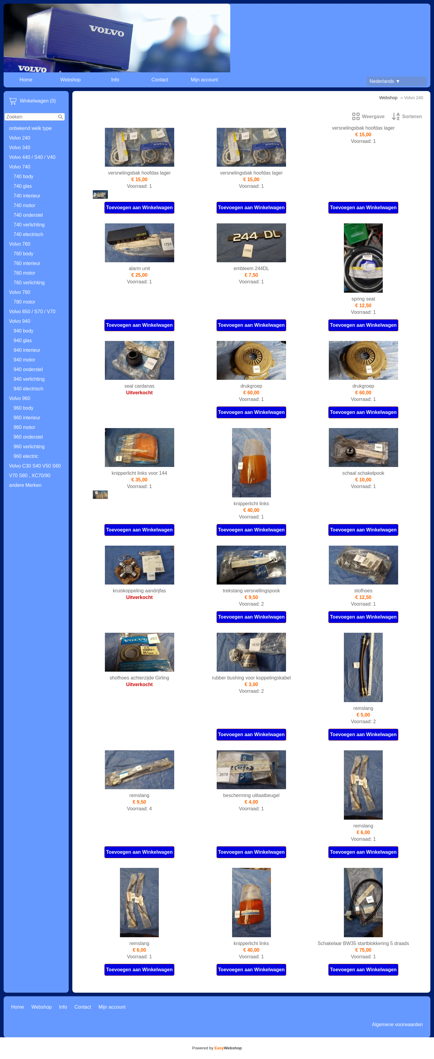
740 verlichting (29, 224)
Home (26, 79)
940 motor (24, 359)
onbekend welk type (30, 128)
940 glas (23, 340)
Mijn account (204, 79)
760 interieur (27, 263)
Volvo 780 (19, 292)
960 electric (26, 456)
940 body (23, 330)
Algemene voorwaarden (397, 1024)
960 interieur (27, 417)
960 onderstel (28, 437)
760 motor (24, 273)
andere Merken (25, 485)
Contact (159, 79)
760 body (23, 253)
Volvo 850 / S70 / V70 (32, 311)
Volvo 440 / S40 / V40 (32, 157)
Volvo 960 (19, 398)
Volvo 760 (19, 244)
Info (115, 79)
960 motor (24, 427)
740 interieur (27, 195)
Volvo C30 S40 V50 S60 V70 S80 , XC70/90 (35, 470)
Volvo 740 (19, 166)
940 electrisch (28, 388)
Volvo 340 (19, 147)
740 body (23, 176)
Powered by (217, 1048)
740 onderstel (28, 215)
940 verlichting (29, 379)
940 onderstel (28, 369)
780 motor (24, 301)
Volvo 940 (19, 321)
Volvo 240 (19, 137)
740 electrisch (28, 234)
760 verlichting (29, 282)
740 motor (24, 205)
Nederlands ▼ (385, 81)
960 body (23, 408)
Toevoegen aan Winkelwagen (139, 207)
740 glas (23, 186)
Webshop (70, 79)
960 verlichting (29, 446)
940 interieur (27, 350)
